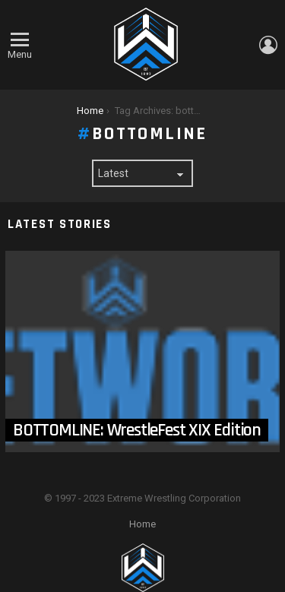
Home (142, 524)
